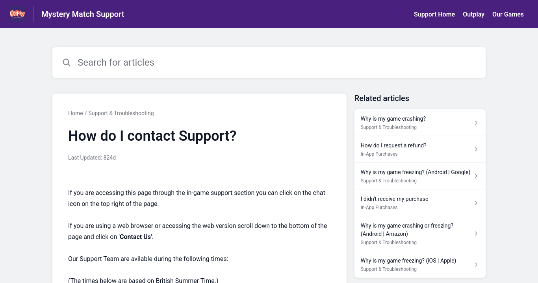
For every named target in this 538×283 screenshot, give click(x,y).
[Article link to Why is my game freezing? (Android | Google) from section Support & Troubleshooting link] (420, 176)
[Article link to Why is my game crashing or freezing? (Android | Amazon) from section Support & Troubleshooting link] (420, 233)
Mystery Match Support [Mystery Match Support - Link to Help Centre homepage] (82, 14)
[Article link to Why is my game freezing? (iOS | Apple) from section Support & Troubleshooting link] (420, 264)
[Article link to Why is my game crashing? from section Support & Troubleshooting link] (420, 122)
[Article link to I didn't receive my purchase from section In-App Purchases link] (420, 202)
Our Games (508, 14)
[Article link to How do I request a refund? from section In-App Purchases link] (420, 149)
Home (75, 113)
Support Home (434, 14)
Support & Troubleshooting (121, 113)
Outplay (473, 14)
